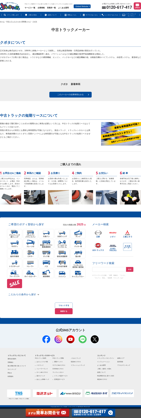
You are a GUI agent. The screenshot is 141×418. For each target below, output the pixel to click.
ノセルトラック (76, 356)
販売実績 (120, 360)
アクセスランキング (123, 363)
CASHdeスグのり (58, 367)
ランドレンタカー (58, 370)
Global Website (81, 6)
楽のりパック (41, 374)
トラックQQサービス (61, 374)
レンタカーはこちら (111, 15)
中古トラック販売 (40, 356)
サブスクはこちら (92, 15)
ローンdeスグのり (42, 370)
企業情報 (41, 8)
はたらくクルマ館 (42, 360)
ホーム (2, 21)
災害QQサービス (59, 378)
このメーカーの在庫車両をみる (70, 96)
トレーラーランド (42, 367)
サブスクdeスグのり (59, 363)
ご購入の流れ (32, 15)
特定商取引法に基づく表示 (105, 374)
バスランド (40, 363)
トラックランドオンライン (131, 14)
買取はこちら (72, 15)
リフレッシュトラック (78, 363)
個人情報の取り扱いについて (17, 364)
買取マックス (58, 360)
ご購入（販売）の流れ (104, 367)
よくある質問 (63, 8)
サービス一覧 (30, 8)
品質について (52, 15)
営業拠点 (10, 360)
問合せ (10, 371)
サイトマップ (12, 368)
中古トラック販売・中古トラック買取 (19, 393)
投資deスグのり (76, 360)
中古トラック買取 (58, 356)
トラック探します (13, 15)
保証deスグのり (102, 378)
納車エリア (120, 356)
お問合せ (137, 5)
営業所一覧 (51, 8)
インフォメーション (103, 360)
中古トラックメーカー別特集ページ (18, 21)
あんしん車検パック (43, 378)
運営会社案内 (12, 357)
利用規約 (10, 375)
